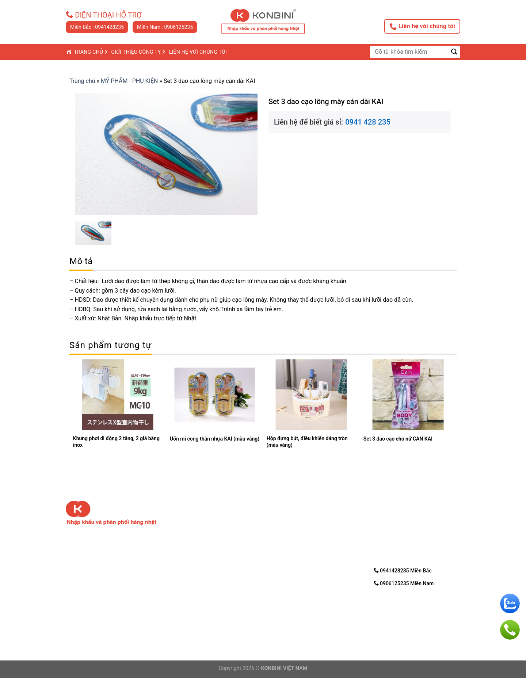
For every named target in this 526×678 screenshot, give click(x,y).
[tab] (81, 261)
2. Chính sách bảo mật (297, 526)
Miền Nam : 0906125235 (165, 27)
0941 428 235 (367, 122)
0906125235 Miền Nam (404, 583)
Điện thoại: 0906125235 (196, 613)
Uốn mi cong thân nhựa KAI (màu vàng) (214, 439)
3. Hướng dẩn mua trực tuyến (306, 535)
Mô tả (81, 261)
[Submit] (454, 52)
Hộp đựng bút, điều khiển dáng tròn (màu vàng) (307, 441)
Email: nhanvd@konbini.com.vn (204, 622)
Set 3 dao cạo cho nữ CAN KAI (397, 439)
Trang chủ (82, 80)
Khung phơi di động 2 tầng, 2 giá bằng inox (116, 441)
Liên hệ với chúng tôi (422, 26)
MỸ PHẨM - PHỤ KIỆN (129, 80)
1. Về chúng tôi (287, 517)
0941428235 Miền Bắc (403, 570)
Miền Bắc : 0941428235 (97, 27)
